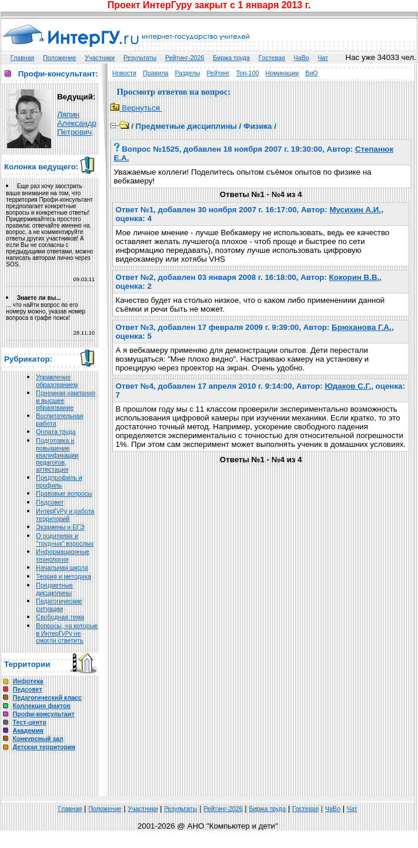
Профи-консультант (44, 713)
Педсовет (49, 502)
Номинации (282, 72)
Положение (59, 57)
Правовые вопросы (64, 493)
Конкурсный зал (38, 738)
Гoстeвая (272, 57)
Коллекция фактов (42, 705)
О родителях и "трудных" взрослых (64, 539)
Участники (100, 57)
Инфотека (28, 681)
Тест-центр (29, 722)
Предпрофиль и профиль (59, 481)
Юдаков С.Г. (348, 386)
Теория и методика (63, 576)
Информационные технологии (62, 555)
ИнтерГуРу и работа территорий (65, 515)
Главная (23, 57)
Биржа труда (231, 57)
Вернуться (136, 108)
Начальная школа (62, 567)
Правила (155, 72)
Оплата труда (55, 431)
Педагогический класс (47, 697)
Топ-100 (247, 72)
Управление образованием (57, 380)
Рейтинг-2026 (184, 57)
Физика (257, 126)
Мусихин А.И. (355, 209)
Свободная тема (60, 616)
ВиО (311, 72)
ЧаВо (301, 57)
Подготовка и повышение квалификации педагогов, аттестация (57, 455)
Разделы (187, 72)
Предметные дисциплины (54, 589)
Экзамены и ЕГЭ (60, 526)
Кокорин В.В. (354, 277)
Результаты (139, 57)
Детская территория (44, 746)
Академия (28, 730)
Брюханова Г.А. (362, 327)
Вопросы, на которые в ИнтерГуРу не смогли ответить (67, 633)
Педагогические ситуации (59, 604)
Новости (124, 72)
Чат (323, 57)
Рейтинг (217, 72)
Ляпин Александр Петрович (76, 123)
